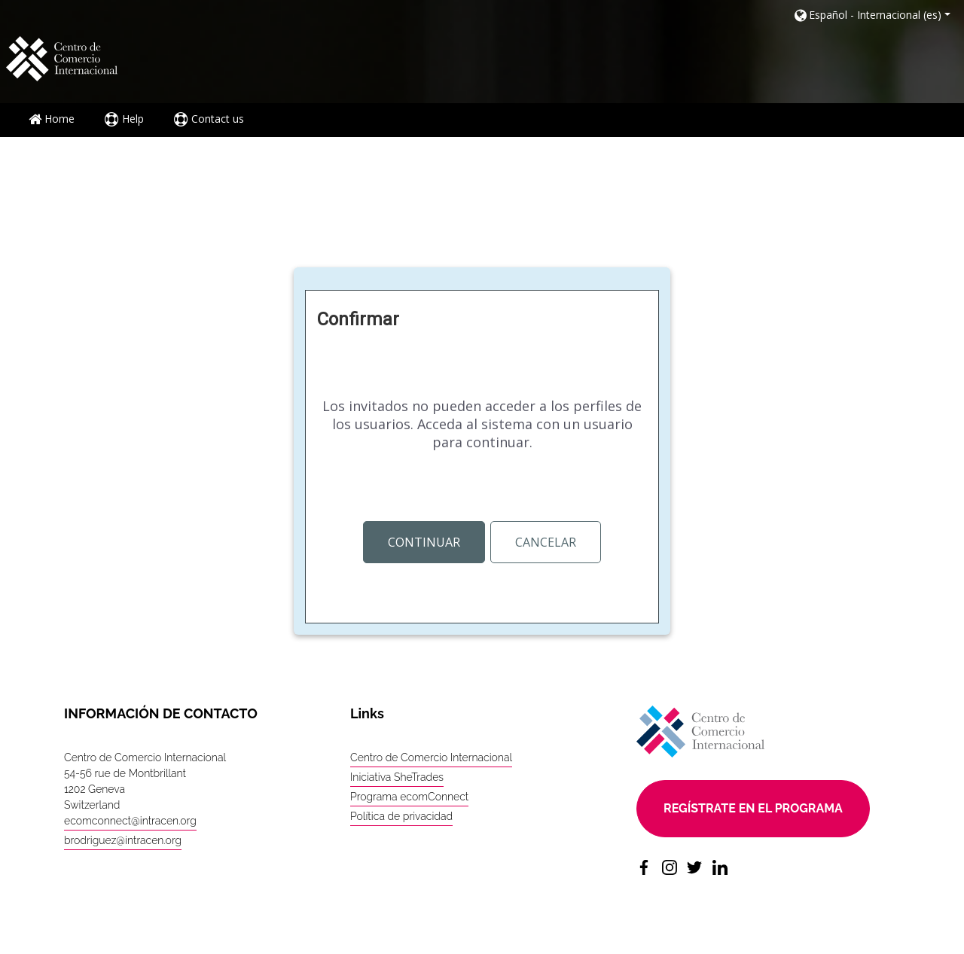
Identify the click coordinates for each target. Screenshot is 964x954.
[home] (61, 57)
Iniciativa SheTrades (397, 777)
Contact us (209, 118)
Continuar (424, 542)
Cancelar (545, 542)
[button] (871, 14)
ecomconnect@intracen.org (130, 821)
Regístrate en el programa (753, 808)
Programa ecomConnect (409, 797)
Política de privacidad (401, 816)
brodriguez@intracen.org (123, 840)
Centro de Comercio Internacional (431, 757)
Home (52, 118)
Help (124, 118)
